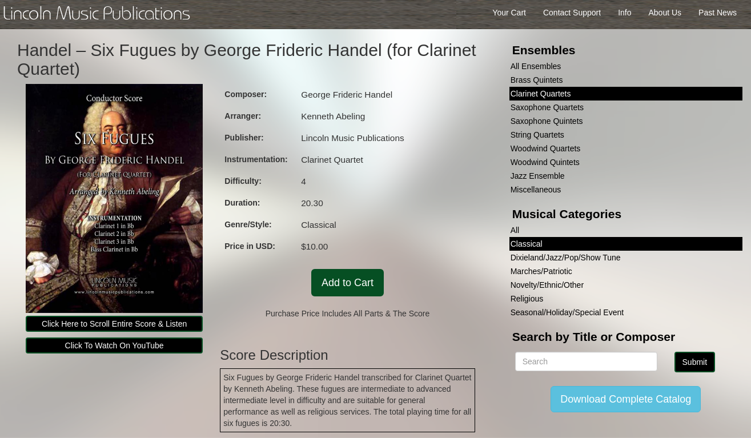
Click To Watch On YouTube (114, 345)
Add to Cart (348, 282)
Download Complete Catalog (625, 399)
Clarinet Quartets (541, 93)
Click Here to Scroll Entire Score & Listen (114, 323)
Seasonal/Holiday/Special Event (567, 312)
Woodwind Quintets (545, 162)
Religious (527, 298)
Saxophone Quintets (547, 121)
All (515, 230)
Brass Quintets (537, 80)
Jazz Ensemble (538, 175)
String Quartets (537, 134)
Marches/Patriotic (541, 271)
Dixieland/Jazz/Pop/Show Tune (566, 257)
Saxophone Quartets (547, 107)
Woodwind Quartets (546, 148)
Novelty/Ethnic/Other (547, 285)
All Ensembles (536, 66)
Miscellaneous (536, 189)
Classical (527, 243)
